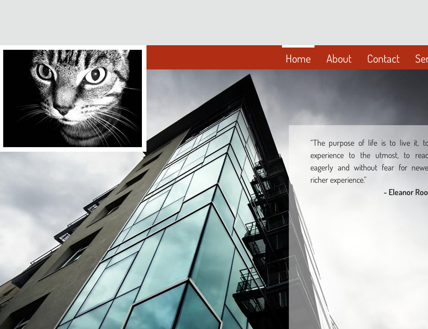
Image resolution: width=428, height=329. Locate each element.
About (339, 58)
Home (298, 58)
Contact (383, 58)
